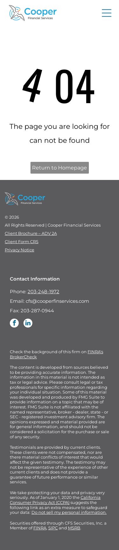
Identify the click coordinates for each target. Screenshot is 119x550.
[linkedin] (27, 324)
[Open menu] (106, 13)
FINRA (39, 527)
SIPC (53, 527)
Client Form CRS (21, 241)
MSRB (74, 527)
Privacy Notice (19, 249)
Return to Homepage (59, 168)
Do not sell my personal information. (69, 512)
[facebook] (14, 324)
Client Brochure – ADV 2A (31, 233)
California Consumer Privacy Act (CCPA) (55, 500)
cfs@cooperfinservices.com (57, 301)
